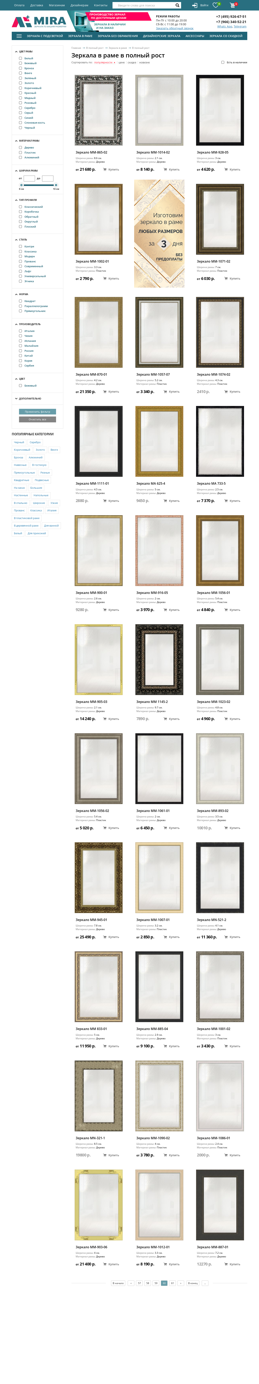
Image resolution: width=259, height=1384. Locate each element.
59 (156, 1283)
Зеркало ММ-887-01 (212, 1247)
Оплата (19, 5)
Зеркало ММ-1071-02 (213, 261)
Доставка (36, 5)
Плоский (27, 226)
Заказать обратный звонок (174, 28)
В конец (193, 1283)
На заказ (19, 488)
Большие (36, 488)
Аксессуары (195, 36)
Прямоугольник (32, 311)
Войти (200, 5)
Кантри (26, 246)
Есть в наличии (234, 62)
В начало (118, 1283)
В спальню (20, 503)
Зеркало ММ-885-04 (152, 1029)
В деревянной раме (26, 525)
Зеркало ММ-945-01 (91, 920)
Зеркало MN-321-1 (90, 1138)
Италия (26, 331)
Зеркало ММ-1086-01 (213, 1138)
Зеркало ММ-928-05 (212, 152)
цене (122, 62)
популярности (105, 62)
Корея (25, 360)
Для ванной (51, 525)
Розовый (27, 103)
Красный (27, 93)
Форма (23, 294)
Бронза (26, 68)
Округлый (28, 221)
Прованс (27, 261)
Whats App (224, 26)
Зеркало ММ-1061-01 (153, 811)
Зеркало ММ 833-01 (91, 1029)
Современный (31, 266)
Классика (28, 251)
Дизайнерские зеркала (161, 36)
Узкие (54, 503)
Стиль (23, 239)
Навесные (20, 465)
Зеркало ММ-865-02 (91, 152)
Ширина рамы (28, 170)
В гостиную (39, 465)
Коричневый (30, 88)
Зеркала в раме (80, 36)
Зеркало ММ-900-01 (91, 593)
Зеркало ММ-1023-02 (213, 702)
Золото (26, 83)
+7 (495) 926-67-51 (231, 16)
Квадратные (21, 480)
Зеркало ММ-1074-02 (213, 374)
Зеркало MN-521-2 (211, 920)
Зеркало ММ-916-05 (152, 593)
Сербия (26, 365)
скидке (132, 62)
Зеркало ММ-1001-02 (213, 1029)
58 (147, 1283)
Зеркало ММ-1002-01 (92, 261)
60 (164, 1283)
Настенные (21, 495)
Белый (26, 58)
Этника (26, 281)
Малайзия (28, 346)
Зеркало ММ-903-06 (91, 1247)
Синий (26, 118)
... (205, 1283)
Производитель (30, 324)
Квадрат (27, 301)
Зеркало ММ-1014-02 (153, 152)
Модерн (27, 256)
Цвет (22, 378)
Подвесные (42, 480)
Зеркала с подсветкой (45, 36)
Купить (111, 169)
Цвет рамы (26, 51)
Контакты (100, 5)
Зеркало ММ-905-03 (91, 702)
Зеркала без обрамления (118, 36)
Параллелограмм (33, 306)
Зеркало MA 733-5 (211, 483)
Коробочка (29, 211)
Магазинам (57, 5)
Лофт (25, 271)
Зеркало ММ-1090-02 (153, 1138)
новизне (144, 62)
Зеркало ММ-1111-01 (92, 483)
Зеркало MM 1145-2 (152, 702)
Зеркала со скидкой (225, 36)
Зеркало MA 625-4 (150, 483)
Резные (45, 472)
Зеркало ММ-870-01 (91, 374)
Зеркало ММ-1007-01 (153, 920)
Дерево (26, 147)
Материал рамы (29, 140)
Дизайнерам (79, 5)
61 (172, 1283)
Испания (27, 341)
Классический (31, 207)
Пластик (27, 152)
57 (139, 1283)
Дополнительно (30, 398)
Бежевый (28, 63)
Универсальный (32, 276)
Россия (26, 351)
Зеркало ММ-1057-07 (153, 374)
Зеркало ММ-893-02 (212, 811)
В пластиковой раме (26, 518)
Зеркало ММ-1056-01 (213, 593)
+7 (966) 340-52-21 (231, 21)
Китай (26, 355)
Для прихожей (37, 533)
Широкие (39, 503)
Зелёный (27, 78)
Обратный (28, 216)
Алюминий (29, 157)
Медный (27, 98)
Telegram (240, 26)
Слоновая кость (32, 122)
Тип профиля (28, 200)
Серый (26, 112)
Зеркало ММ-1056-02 (92, 811)
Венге (25, 73)
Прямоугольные (24, 472)
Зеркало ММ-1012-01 (153, 1247)
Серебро (27, 108)
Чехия (25, 336)
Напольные (41, 495)
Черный (27, 127)
